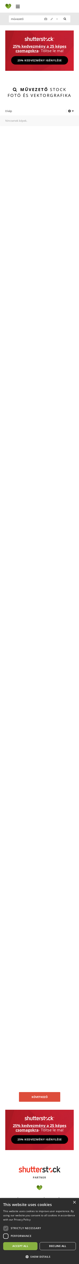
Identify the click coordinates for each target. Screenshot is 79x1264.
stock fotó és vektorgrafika (39, 92)
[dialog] (39, 1231)
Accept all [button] (20, 1246)
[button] (39, 1257)
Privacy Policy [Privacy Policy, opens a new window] (22, 1219)
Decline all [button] (57, 1246)
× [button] (74, 1202)
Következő (40, 1097)
